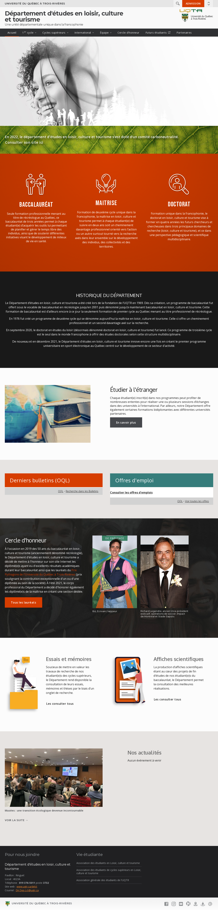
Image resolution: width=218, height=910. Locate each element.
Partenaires (184, 32)
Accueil (11, 32)
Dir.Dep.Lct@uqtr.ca (27, 890)
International (82, 32)
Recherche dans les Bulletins (82, 491)
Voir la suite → (16, 820)
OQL (60, 491)
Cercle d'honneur (128, 32)
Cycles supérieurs (54, 32)
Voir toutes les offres (197, 501)
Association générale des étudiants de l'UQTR (102, 880)
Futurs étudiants (158, 32)
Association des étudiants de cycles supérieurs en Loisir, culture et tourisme (108, 871)
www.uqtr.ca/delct (27, 886)
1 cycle (27, 32)
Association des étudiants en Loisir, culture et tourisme (108, 863)
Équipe (104, 32)
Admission (193, 3)
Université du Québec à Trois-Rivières (35, 3)
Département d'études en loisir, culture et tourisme (64, 16)
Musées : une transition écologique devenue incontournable (44, 810)
